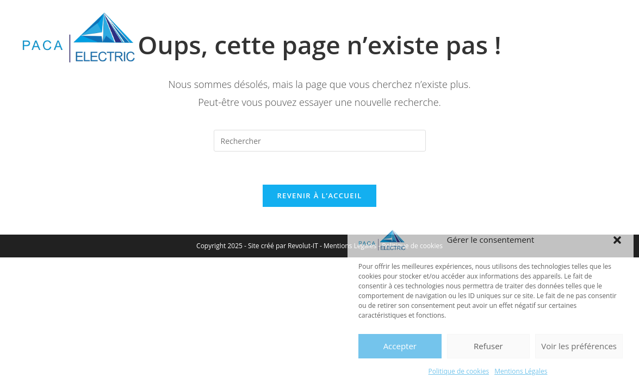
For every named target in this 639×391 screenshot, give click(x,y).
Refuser (488, 345)
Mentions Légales (520, 371)
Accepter (400, 345)
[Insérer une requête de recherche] (320, 141)
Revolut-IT (303, 245)
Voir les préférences (579, 345)
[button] (617, 240)
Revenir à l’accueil (319, 195)
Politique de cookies (459, 371)
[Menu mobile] (595, 29)
